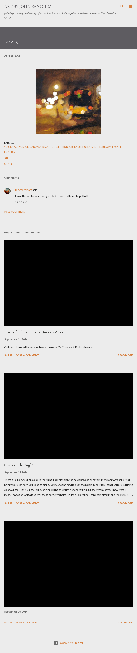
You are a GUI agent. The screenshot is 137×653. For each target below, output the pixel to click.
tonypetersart (23, 189)
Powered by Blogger (68, 643)
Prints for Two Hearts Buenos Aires (33, 332)
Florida (9, 151)
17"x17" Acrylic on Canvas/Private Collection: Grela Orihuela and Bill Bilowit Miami (63, 146)
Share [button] (8, 163)
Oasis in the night (19, 465)
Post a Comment (14, 211)
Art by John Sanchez (27, 6)
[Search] (122, 6)
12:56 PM (21, 202)
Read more (125, 355)
